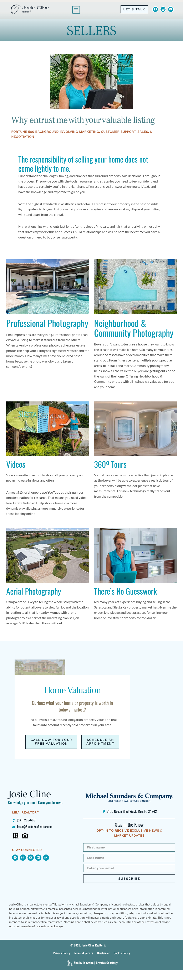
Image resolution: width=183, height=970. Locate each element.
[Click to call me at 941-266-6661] (134, 9)
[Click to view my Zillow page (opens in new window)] (46, 857)
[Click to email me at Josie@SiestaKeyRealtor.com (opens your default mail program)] (41, 826)
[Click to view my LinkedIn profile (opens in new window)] (38, 857)
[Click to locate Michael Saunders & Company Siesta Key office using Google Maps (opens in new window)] (129, 811)
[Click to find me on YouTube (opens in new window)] (30, 857)
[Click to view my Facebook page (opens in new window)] (15, 857)
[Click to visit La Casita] (91, 963)
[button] (76, 10)
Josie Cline (29, 794)
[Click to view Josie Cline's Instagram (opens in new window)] (163, 9)
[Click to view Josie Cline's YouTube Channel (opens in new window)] (171, 9)
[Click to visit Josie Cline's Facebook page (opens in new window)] (155, 9)
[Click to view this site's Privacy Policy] (61, 953)
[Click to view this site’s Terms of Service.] (83, 953)
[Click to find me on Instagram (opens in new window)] (23, 857)
